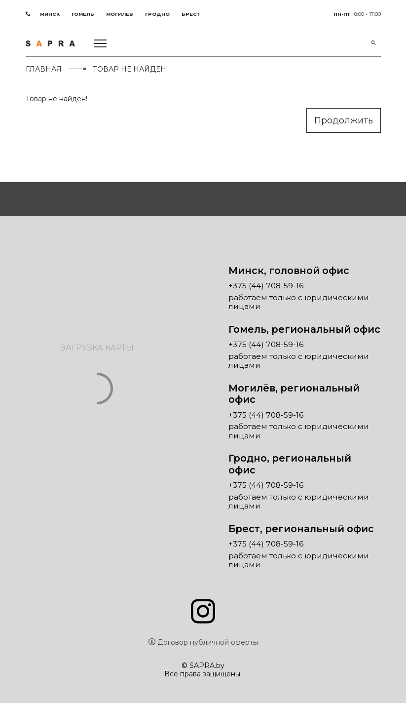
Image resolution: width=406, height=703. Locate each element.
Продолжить (343, 120)
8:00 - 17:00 (357, 14)
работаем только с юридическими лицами (298, 302)
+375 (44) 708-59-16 (265, 285)
